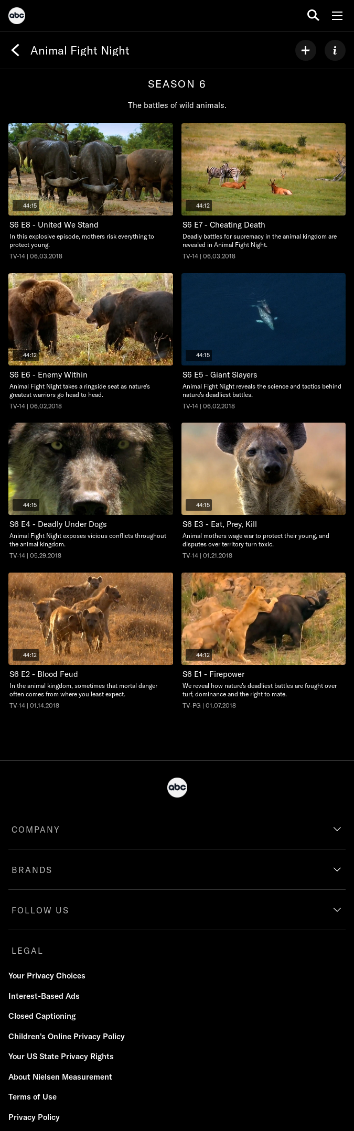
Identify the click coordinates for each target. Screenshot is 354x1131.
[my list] (305, 50)
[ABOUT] (335, 50)
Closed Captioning (42, 1016)
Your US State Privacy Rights (61, 1056)
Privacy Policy (34, 1117)
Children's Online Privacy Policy (66, 1036)
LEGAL (28, 950)
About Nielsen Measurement (60, 1077)
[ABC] (16, 17)
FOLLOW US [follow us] (40, 910)
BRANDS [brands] (32, 870)
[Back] (15, 50)
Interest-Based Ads (44, 996)
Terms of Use (32, 1097)
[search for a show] (313, 15)
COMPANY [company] (36, 829)
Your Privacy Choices (46, 976)
